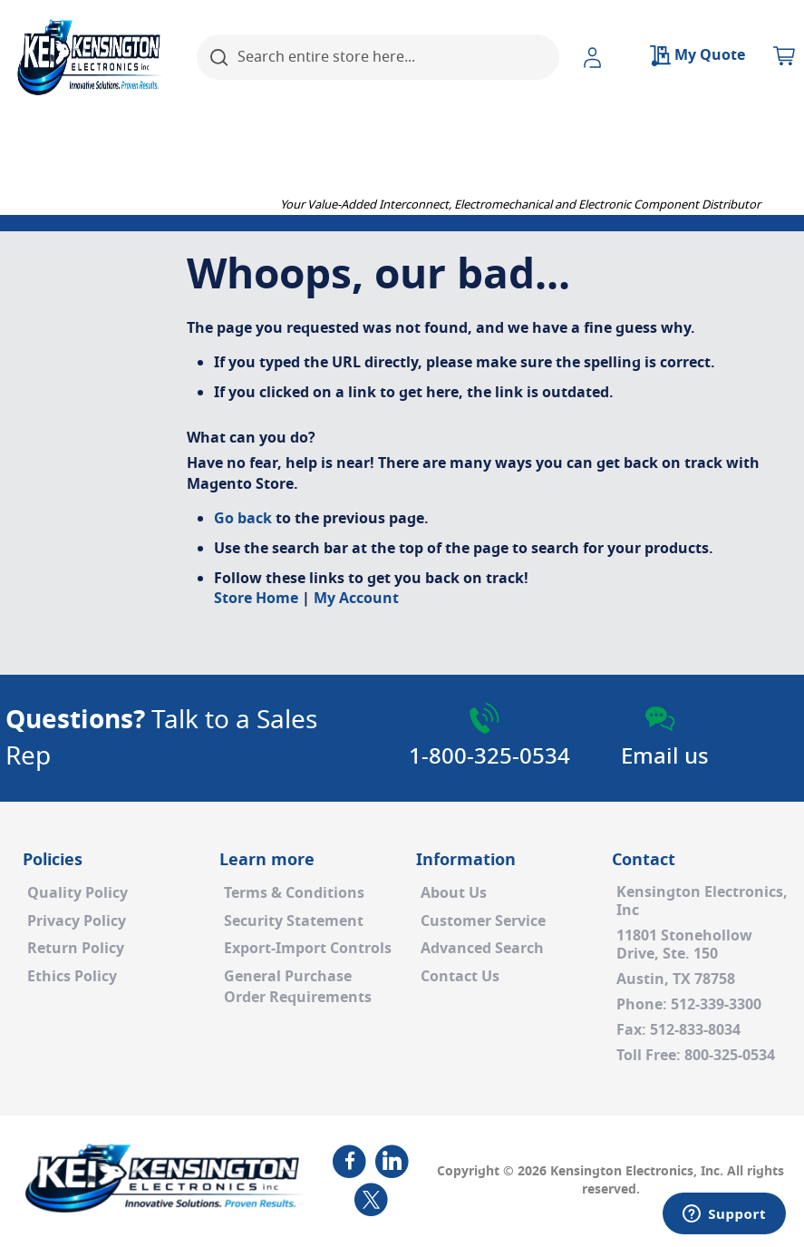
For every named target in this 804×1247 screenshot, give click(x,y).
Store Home (256, 598)
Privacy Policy (76, 921)
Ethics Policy (72, 977)
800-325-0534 (729, 1056)
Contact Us (460, 977)
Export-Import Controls (308, 949)
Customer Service (483, 921)
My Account (356, 598)
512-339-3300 (716, 1005)
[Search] (219, 57)
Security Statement (293, 921)
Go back (243, 519)
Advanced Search (482, 949)
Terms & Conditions (294, 893)
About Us (454, 893)
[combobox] (378, 57)
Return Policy (75, 949)
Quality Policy (77, 893)
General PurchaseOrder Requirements (298, 987)
